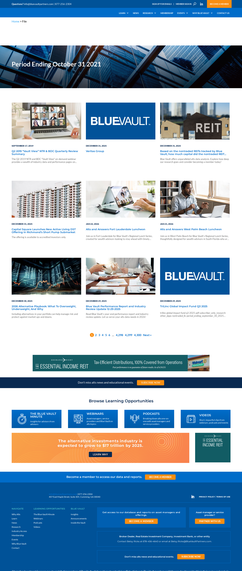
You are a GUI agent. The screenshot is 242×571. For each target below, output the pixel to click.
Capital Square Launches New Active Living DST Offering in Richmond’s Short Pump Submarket (44, 211)
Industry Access (19, 511)
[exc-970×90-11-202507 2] (121, 351)
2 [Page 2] (96, 315)
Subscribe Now (150, 363)
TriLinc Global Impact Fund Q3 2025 (183, 286)
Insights (74, 494)
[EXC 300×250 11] (213, 442)
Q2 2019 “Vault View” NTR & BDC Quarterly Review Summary (45, 133)
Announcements (79, 499)
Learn (122, 13)
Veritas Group (95, 131)
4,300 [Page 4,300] (137, 315)
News (136, 13)
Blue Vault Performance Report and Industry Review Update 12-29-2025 (116, 288)
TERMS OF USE (223, 477)
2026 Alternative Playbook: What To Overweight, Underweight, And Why (44, 288)
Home (15, 21)
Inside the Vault (78, 503)
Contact (15, 528)
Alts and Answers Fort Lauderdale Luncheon (115, 209)
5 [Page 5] (106, 315)
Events (181, 13)
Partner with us (209, 501)
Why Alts (16, 494)
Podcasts (38, 503)
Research (148, 13)
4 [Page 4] (102, 315)
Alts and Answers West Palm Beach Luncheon (191, 209)
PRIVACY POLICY (207, 477)
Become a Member (219, 4)
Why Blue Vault (200, 13)
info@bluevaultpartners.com (38, 4)
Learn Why (100, 434)
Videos (37, 507)
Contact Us (223, 13)
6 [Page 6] (109, 315)
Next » (147, 315)
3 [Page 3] (99, 315)
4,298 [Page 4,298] (119, 315)
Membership (166, 13)
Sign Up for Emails (162, 4)
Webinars (38, 499)
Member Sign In (183, 4)
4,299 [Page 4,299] (128, 315)
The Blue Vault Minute (44, 494)
